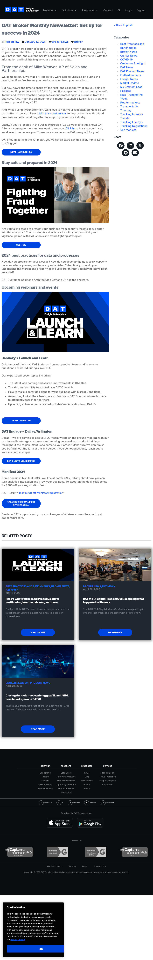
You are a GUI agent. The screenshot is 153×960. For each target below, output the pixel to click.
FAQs (87, 773)
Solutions (69, 10)
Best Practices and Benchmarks (28, 586)
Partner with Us (45, 788)
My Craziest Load (131, 86)
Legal (84, 866)
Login (128, 10)
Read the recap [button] (21, 420)
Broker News (60, 41)
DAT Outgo (66, 792)
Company (45, 766)
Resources (90, 10)
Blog (87, 776)
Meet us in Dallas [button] (21, 152)
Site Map (72, 866)
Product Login (107, 773)
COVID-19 (126, 59)
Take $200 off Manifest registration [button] (21, 503)
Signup (141, 10)
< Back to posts (123, 25)
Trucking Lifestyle (131, 122)
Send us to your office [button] (21, 461)
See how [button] (21, 245)
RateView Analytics (66, 776)
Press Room (87, 780)
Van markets (128, 129)
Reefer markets (130, 102)
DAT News (126, 67)
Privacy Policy (100, 866)
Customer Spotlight (132, 63)
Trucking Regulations (133, 125)
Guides (86, 784)
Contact (108, 10)
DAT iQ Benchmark (66, 780)
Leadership (45, 773)
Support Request (107, 780)
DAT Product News (132, 71)
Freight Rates (129, 79)
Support (107, 766)
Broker (78, 41)
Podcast (125, 90)
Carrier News (128, 55)
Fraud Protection (108, 776)
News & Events (45, 784)
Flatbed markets (130, 75)
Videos (86, 788)
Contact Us (107, 784)
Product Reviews (66, 788)
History (45, 776)
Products (49, 10)
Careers (45, 780)
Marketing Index (54, 866)
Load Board (66, 773)
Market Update (129, 82)
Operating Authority (66, 784)
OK (41, 949)
